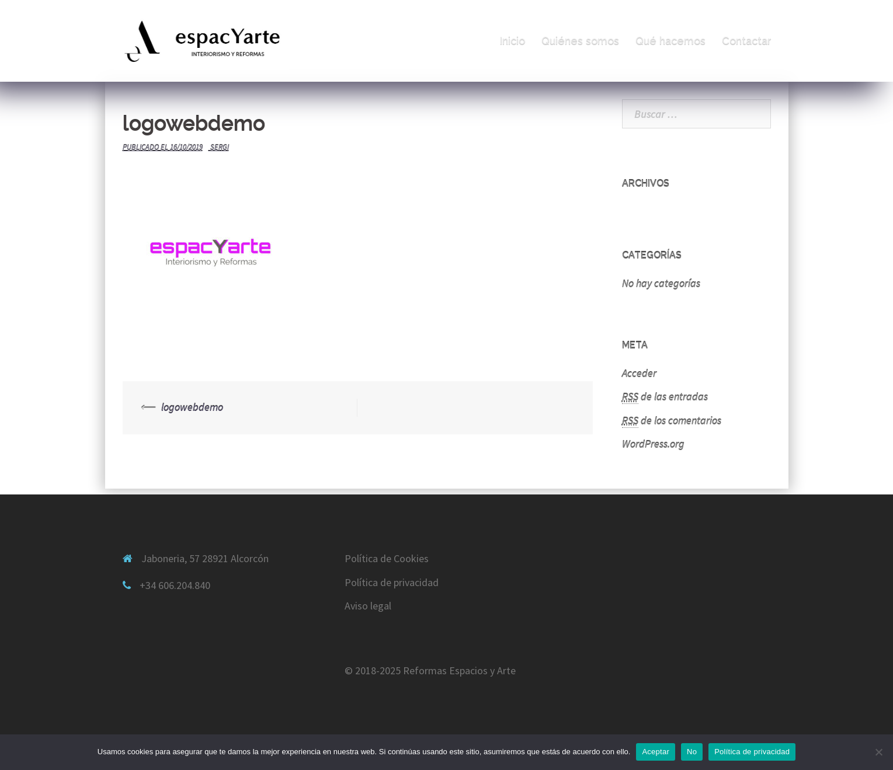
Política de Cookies (387, 558)
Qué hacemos (670, 40)
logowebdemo (192, 407)
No (692, 751)
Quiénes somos (580, 40)
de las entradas (665, 397)
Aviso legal (368, 605)
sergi (219, 147)
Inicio (512, 40)
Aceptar (655, 751)
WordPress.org (653, 444)
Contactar (747, 40)
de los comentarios (671, 421)
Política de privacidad (392, 582)
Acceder (639, 373)
